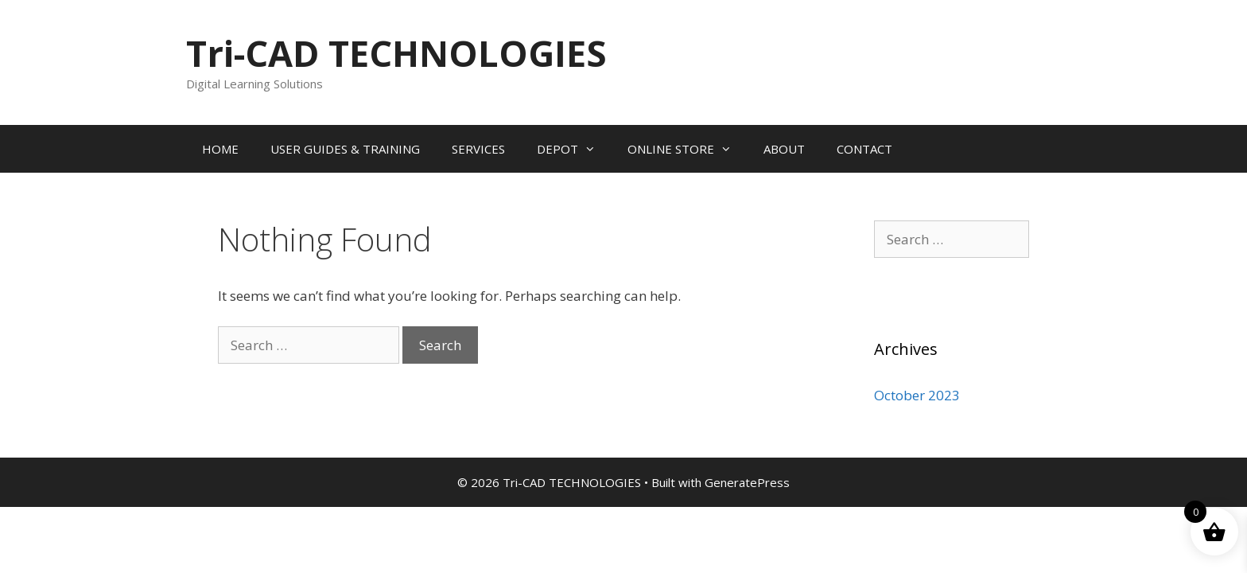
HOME (220, 149)
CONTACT (864, 149)
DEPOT (574, 149)
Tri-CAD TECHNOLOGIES (396, 53)
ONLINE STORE (687, 149)
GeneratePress (747, 482)
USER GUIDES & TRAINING (345, 149)
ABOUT (784, 149)
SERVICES (478, 149)
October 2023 (917, 395)
